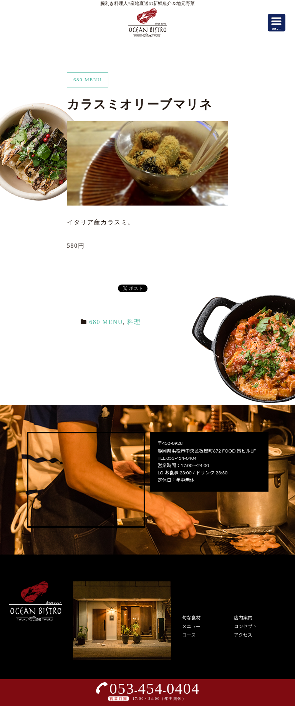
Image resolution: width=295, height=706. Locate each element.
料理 (134, 322)
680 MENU (106, 322)
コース (189, 635)
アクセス (243, 635)
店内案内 (243, 617)
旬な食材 (191, 617)
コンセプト (245, 626)
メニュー (191, 626)
